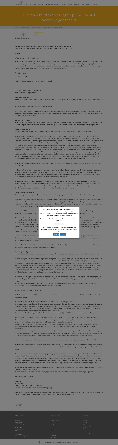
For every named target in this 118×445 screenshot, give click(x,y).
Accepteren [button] (56, 234)
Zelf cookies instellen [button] (59, 223)
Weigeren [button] (63, 234)
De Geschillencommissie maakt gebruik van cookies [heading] (59, 209)
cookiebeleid (59, 229)
